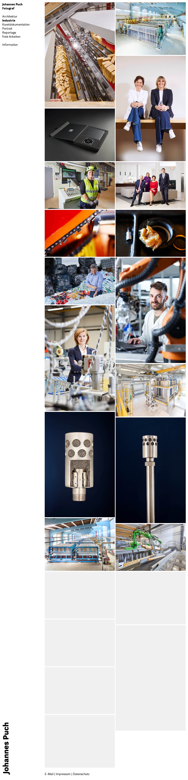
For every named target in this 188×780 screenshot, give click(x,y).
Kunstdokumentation (16, 24)
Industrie (8, 20)
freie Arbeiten (11, 37)
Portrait (7, 28)
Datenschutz (81, 774)
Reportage (9, 32)
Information (10, 45)
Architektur (9, 16)
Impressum (63, 774)
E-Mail (49, 774)
